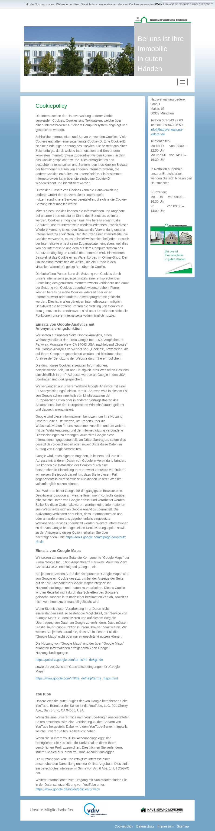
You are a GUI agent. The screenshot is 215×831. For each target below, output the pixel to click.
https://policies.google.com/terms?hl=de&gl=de (69, 660)
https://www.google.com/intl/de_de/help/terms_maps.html (77, 678)
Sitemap (183, 826)
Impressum (166, 826)
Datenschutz (145, 826)
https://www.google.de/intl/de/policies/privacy (68, 789)
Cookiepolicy (124, 826)
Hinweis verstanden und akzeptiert (188, 4)
